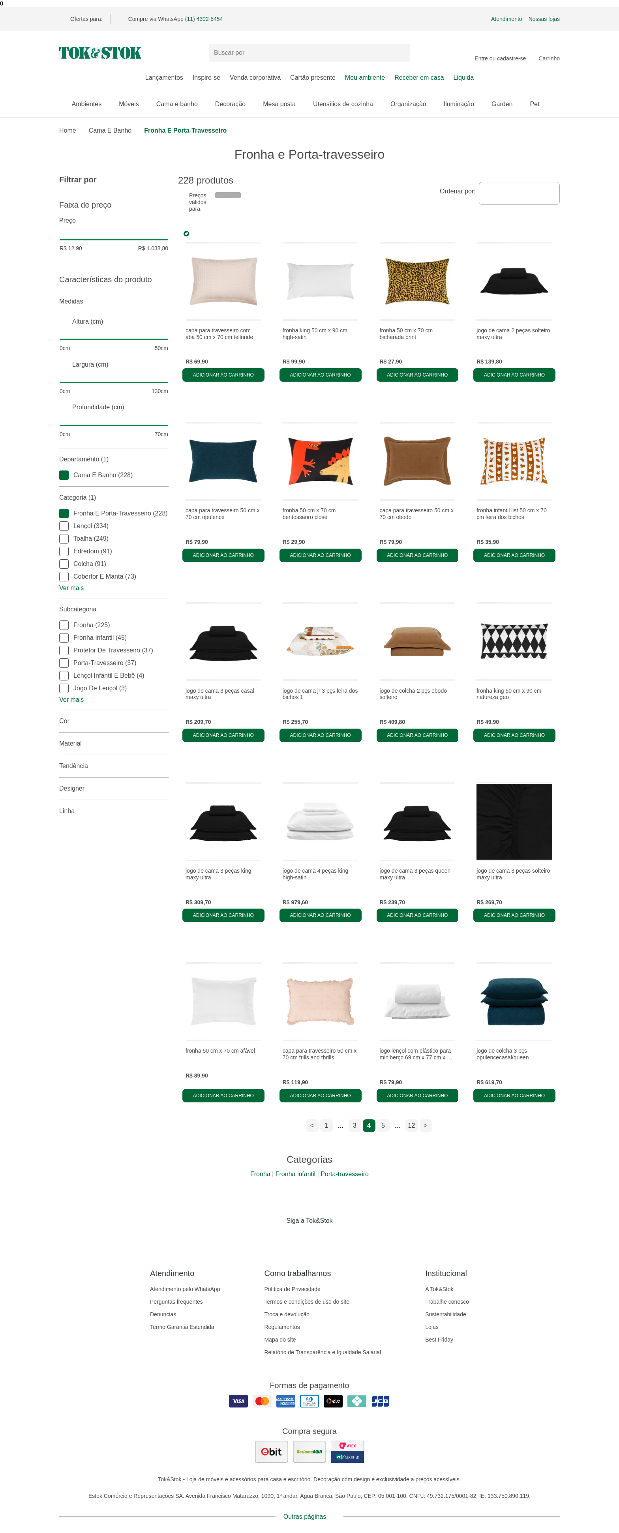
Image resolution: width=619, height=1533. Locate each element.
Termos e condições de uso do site (306, 1302)
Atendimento (506, 19)
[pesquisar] (400, 53)
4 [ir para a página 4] (369, 1125)
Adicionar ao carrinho (223, 375)
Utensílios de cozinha (347, 104)
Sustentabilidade (445, 1314)
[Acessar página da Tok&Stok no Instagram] (298, 1237)
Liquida (464, 77)
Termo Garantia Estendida (182, 1327)
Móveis (133, 104)
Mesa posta (283, 104)
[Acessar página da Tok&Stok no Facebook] (276, 1237)
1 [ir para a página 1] (326, 1125)
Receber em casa (419, 77)
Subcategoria (114, 609)
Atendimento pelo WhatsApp (185, 1289)
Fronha (260, 1174)
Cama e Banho (110, 130)
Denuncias (163, 1314)
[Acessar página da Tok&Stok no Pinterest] (320, 1237)
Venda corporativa (255, 77)
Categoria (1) (114, 497)
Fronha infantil (295, 1174)
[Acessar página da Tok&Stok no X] (342, 1237)
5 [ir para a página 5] (383, 1125)
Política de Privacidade (292, 1289)
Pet (538, 104)
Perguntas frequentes (176, 1302)
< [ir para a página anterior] (312, 1125)
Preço (114, 220)
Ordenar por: (458, 191)
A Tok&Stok (439, 1289)
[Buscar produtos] (309, 53)
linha (114, 811)
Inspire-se (206, 77)
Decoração (234, 104)
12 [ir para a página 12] (411, 1125)
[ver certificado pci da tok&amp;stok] (347, 1452)
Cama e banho (181, 104)
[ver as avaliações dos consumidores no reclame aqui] (309, 1452)
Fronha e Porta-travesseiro (185, 130)
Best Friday (439, 1339)
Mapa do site (280, 1339)
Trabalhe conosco (447, 1302)
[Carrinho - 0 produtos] (549, 53)
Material (114, 743)
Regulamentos (282, 1327)
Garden (505, 104)
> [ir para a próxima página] (426, 1125)
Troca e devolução (287, 1314)
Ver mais (71, 588)
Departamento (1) (114, 459)
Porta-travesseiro (345, 1174)
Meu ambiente (365, 77)
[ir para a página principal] (100, 53)
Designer (114, 788)
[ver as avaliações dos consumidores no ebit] (271, 1452)
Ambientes (91, 104)
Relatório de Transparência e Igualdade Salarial (322, 1352)
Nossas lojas (544, 19)
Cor (114, 721)
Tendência (114, 766)
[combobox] (519, 193)
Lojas (431, 1327)
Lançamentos (164, 77)
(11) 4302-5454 (204, 19)
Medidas (114, 301)
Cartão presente (313, 77)
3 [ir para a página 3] (354, 1125)
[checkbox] (64, 475)
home (67, 130)
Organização (412, 104)
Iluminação (463, 104)
